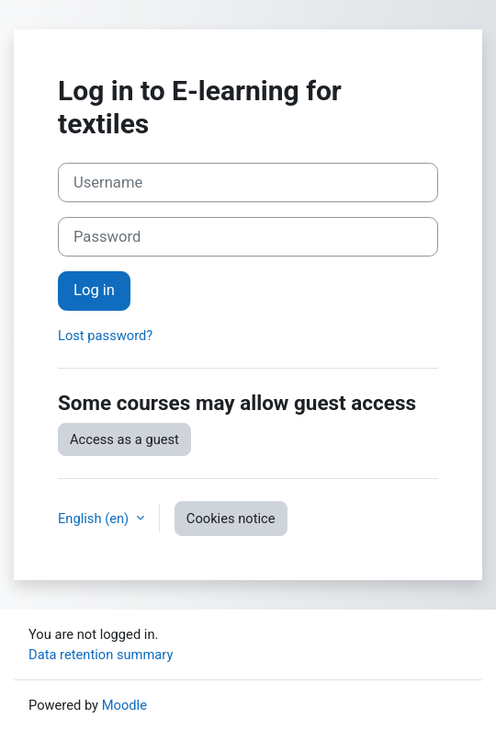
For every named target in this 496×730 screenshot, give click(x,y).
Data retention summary (100, 654)
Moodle (124, 705)
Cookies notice (231, 518)
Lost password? (105, 335)
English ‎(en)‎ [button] (95, 518)
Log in (94, 290)
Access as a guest (124, 439)
